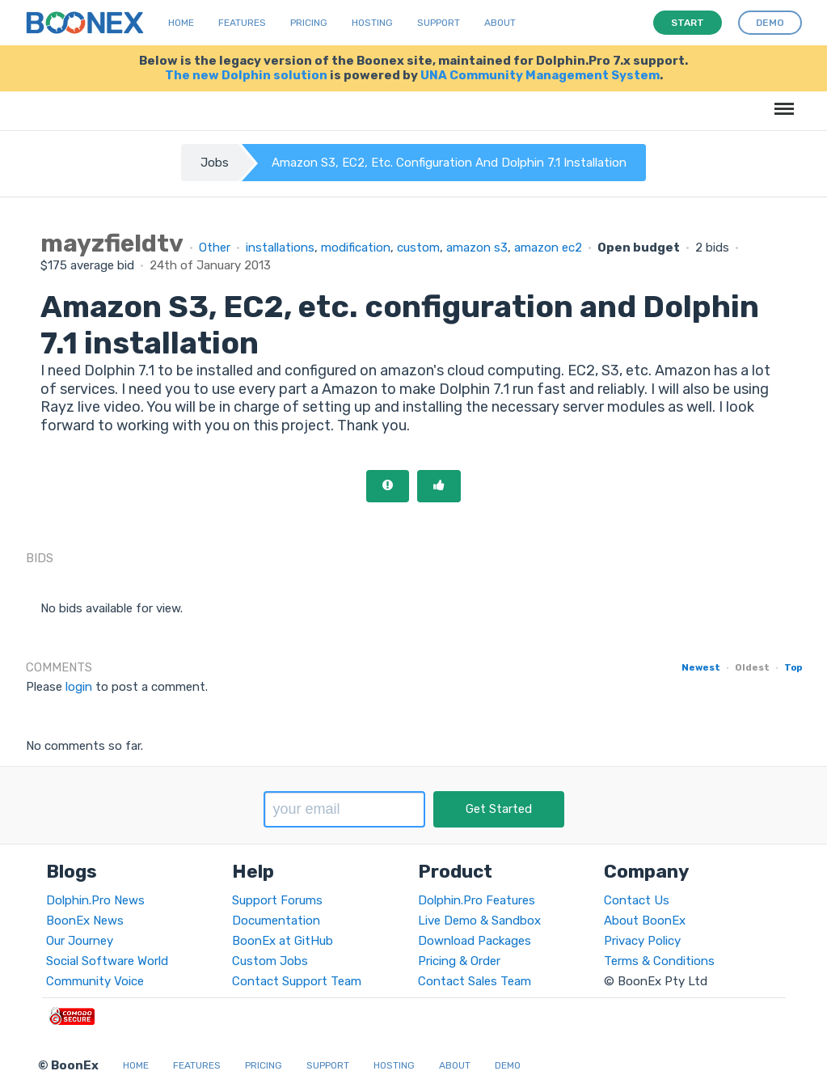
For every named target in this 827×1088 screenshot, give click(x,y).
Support (438, 22)
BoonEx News (85, 920)
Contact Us (636, 900)
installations (280, 247)
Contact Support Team (296, 981)
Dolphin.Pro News (95, 900)
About (500, 22)
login (78, 686)
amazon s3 (477, 247)
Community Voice (95, 981)
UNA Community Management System (540, 75)
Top (793, 667)
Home (181, 22)
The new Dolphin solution (246, 75)
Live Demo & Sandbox (479, 920)
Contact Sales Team (474, 981)
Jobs (214, 162)
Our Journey (79, 940)
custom (418, 247)
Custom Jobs (270, 961)
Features (242, 22)
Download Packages (474, 940)
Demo (508, 1065)
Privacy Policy (642, 940)
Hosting (372, 22)
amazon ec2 (548, 247)
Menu (781, 100)
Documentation (276, 920)
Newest (700, 667)
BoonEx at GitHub (282, 940)
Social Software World (107, 961)
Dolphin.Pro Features (476, 900)
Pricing (308, 22)
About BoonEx (645, 920)
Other (214, 247)
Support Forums (277, 900)
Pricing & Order (459, 961)
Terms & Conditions (659, 961)
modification (355, 247)
